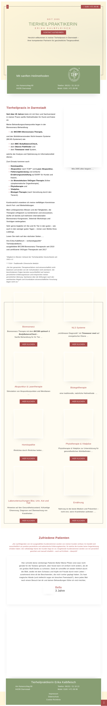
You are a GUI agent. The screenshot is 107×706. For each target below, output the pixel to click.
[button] (7, 7)
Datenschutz (53, 697)
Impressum (53, 694)
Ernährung (78, 503)
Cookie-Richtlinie (53, 700)
